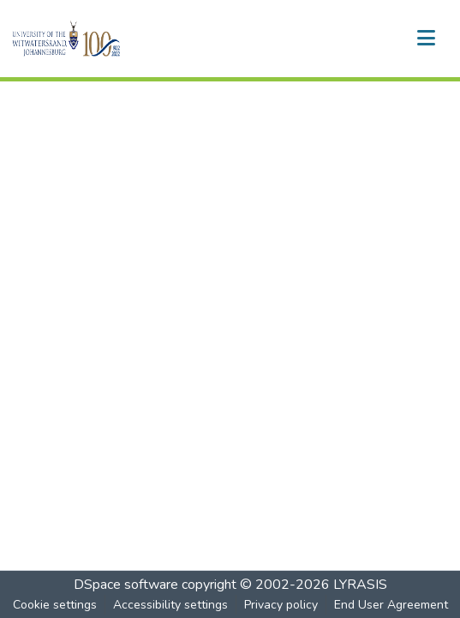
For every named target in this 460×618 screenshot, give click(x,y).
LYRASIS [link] (360, 584)
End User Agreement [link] (391, 605)
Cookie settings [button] (55, 605)
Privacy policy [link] (281, 605)
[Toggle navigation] (426, 38)
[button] (95, 38)
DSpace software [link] (126, 584)
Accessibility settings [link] (170, 605)
